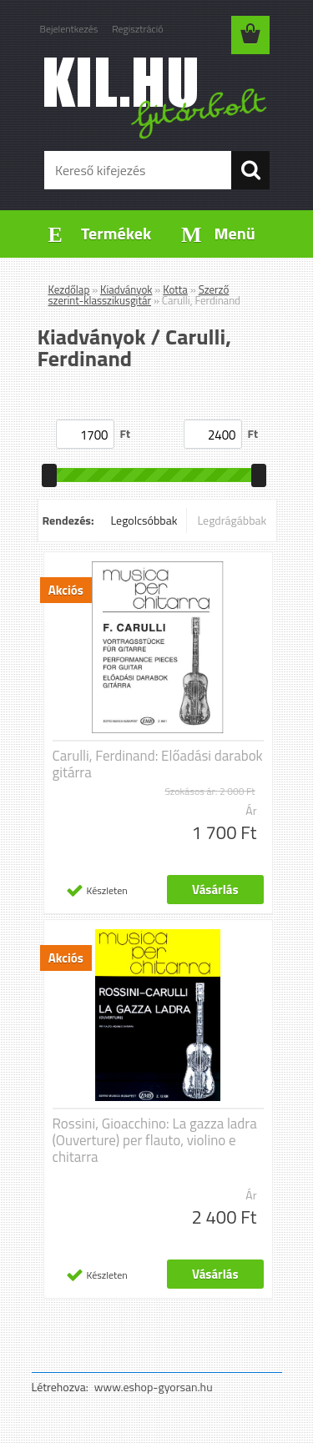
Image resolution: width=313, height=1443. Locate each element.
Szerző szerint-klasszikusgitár (139, 295)
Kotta (175, 289)
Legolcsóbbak (143, 520)
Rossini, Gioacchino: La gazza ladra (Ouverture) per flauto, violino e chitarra (155, 1140)
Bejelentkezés (69, 29)
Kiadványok (126, 289)
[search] (250, 170)
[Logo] (156, 97)
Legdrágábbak (231, 520)
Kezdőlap (69, 289)
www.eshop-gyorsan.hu (153, 1386)
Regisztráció (137, 29)
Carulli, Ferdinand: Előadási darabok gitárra (158, 764)
